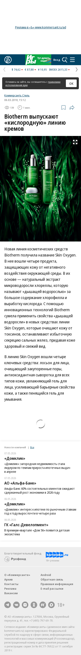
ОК (71, 83)
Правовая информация (57, 584)
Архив (8, 579)
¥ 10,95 (42, 69)
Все (32, 447)
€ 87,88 (29, 69)
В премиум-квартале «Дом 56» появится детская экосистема (37, 532)
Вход (56, 60)
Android (46, 575)
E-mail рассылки (52, 588)
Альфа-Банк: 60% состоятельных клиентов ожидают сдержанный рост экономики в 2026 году (39, 490)
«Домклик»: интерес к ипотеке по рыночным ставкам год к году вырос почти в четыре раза (40, 511)
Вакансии (11, 593)
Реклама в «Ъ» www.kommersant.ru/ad (40, 27)
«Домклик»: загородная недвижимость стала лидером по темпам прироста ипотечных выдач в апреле (37, 468)
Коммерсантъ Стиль (17, 95)
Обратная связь (52, 579)
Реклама (10, 588)
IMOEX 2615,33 (58, 69)
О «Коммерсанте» (17, 575)
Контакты (11, 584)
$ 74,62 (16, 69)
